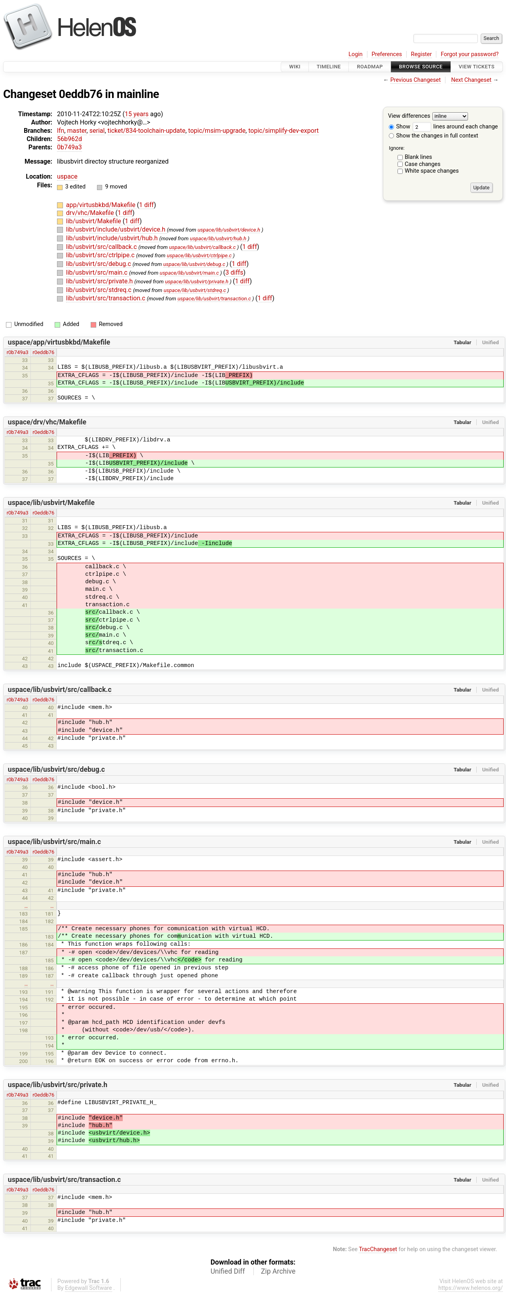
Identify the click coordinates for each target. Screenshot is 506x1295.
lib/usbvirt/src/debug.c (99, 264)
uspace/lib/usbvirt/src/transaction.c (64, 1180)
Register (421, 54)
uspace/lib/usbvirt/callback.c (202, 247)
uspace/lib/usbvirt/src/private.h (57, 1085)
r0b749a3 (18, 352)
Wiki (295, 67)
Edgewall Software (88, 1288)
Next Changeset (471, 80)
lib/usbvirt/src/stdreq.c (99, 290)
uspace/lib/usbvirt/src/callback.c (60, 690)
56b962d (69, 139)
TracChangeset (378, 1249)
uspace (67, 176)
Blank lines (418, 157)
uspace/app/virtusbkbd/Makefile (59, 342)
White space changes (432, 171)
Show (399, 126)
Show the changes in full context (433, 135)
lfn (60, 130)
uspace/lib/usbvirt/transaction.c (214, 299)
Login (355, 54)
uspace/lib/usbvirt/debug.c (194, 264)
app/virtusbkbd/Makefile (101, 205)
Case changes (422, 164)
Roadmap (370, 67)
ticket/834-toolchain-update (147, 130)
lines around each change (455, 126)
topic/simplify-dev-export (283, 130)
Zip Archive (278, 1271)
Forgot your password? (469, 54)
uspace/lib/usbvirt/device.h (229, 230)
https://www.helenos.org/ (470, 1288)
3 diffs (234, 272)
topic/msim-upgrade (216, 130)
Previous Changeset (415, 80)
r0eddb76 (43, 352)
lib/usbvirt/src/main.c (97, 272)
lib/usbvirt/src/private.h (100, 281)
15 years (136, 114)
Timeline (329, 67)
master (76, 130)
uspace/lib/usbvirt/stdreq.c (195, 290)
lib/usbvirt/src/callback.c (102, 247)
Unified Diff (228, 1271)
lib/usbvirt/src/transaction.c (106, 298)
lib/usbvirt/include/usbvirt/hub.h (112, 238)
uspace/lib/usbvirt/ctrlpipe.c (199, 255)
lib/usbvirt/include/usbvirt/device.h (116, 229)
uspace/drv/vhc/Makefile (47, 422)
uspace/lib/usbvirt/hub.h (218, 238)
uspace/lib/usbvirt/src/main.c (54, 842)
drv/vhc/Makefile (91, 213)
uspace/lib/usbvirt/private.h (196, 282)
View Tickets (477, 67)
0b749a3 (69, 147)
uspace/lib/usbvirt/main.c (189, 273)
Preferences (386, 54)
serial (97, 130)
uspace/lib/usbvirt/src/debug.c (56, 769)
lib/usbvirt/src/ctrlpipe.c (101, 255)
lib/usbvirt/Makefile (94, 221)
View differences (409, 116)
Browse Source (421, 67)
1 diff (146, 205)
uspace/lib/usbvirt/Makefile (51, 503)
